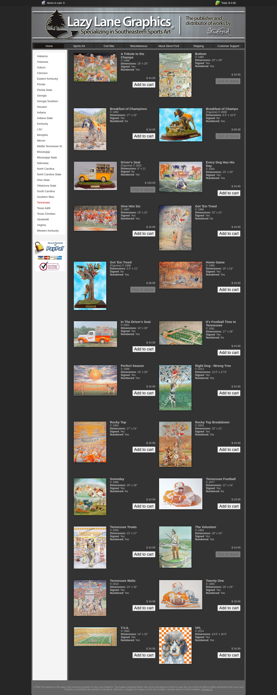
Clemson (42, 73)
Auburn (41, 67)
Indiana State (45, 118)
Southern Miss (45, 196)
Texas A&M (43, 208)
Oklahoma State (46, 185)
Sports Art (79, 46)
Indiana (41, 112)
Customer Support (228, 46)
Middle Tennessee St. (50, 146)
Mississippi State (47, 157)
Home (49, 46)
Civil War (109, 46)
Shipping (198, 46)
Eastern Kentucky (47, 78)
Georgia (42, 95)
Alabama (42, 56)
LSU (39, 129)
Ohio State (43, 180)
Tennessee (43, 202)
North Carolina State (49, 174)
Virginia (41, 225)
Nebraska (42, 163)
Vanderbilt (43, 219)
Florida (41, 84)
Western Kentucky (48, 230)
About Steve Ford (168, 46)
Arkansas (42, 61)
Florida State (44, 90)
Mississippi (43, 151)
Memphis (42, 135)
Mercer (41, 140)
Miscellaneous (138, 46)
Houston (42, 106)
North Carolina (45, 168)
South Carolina (46, 191)
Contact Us (207, 689)
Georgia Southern (47, 101)
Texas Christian (46, 213)
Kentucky (42, 123)
